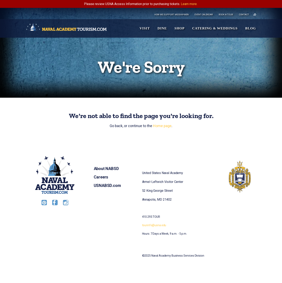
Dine (162, 28)
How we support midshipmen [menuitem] (171, 14)
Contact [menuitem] (244, 14)
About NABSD (106, 168)
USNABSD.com (107, 185)
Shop (179, 28)
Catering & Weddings (215, 28)
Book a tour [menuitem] (226, 14)
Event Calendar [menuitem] (204, 14)
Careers (101, 177)
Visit (144, 28)
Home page (162, 126)
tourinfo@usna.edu (154, 225)
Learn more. (189, 4)
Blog (250, 28)
